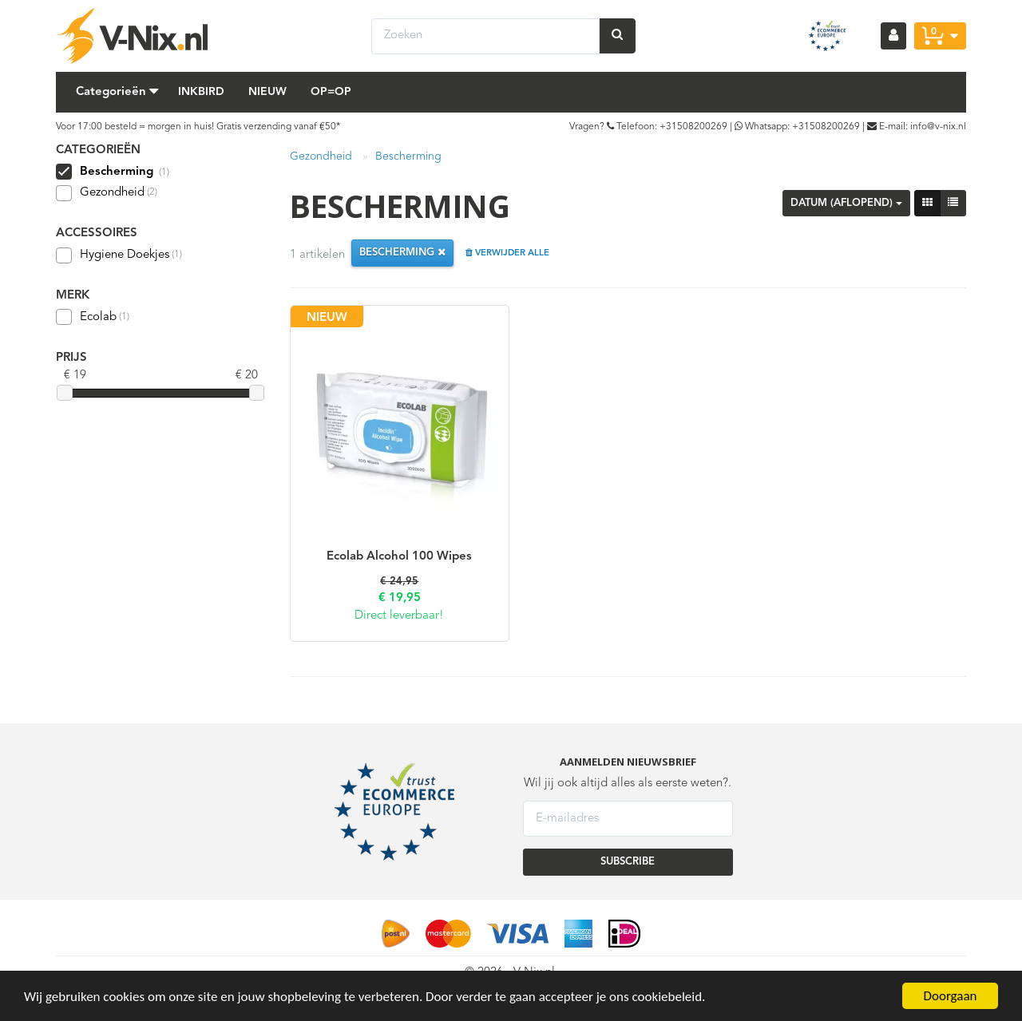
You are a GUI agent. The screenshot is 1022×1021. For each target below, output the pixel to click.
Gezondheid (106, 193)
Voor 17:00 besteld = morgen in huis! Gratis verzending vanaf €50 (196, 127)
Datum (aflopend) (846, 203)
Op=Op (331, 91)
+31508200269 (693, 127)
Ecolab (92, 317)
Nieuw (267, 91)
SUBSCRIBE (627, 862)
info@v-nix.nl (938, 127)
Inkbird (201, 91)
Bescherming (408, 156)
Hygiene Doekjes (119, 255)
